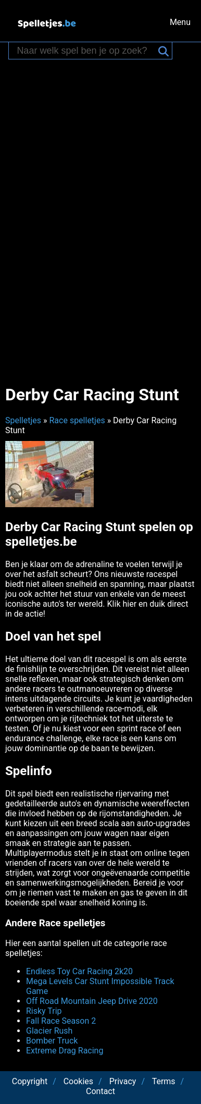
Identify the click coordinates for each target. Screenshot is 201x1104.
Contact (100, 1091)
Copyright (29, 1081)
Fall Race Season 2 (61, 1021)
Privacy (122, 1081)
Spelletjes (23, 420)
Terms (163, 1081)
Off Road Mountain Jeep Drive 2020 (92, 1001)
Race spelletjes (77, 420)
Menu (180, 22)
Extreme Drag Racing (64, 1051)
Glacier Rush (49, 1031)
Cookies (78, 1081)
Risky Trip (44, 1011)
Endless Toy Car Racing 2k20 (79, 971)
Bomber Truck (52, 1041)
